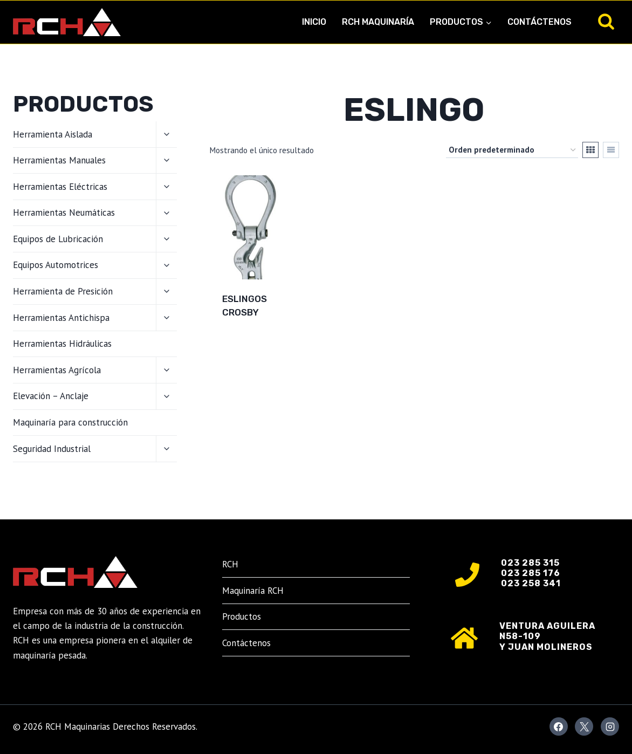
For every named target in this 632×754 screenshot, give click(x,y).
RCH (230, 564)
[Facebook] (558, 726)
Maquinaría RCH (253, 591)
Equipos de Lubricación (58, 239)
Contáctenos (539, 22)
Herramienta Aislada (52, 134)
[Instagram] (610, 726)
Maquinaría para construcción (70, 422)
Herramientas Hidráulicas (62, 343)
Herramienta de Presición (63, 291)
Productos (241, 616)
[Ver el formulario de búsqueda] (606, 22)
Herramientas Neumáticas (64, 212)
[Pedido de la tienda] (512, 150)
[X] (584, 726)
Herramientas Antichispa (61, 318)
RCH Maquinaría (378, 22)
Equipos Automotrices (55, 265)
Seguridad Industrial (52, 449)
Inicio (314, 22)
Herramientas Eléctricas (60, 187)
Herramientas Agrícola (57, 370)
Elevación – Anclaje (50, 396)
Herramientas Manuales (59, 160)
